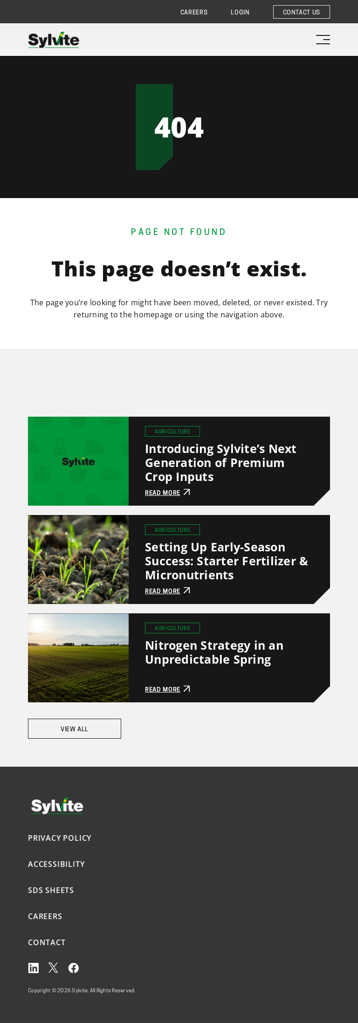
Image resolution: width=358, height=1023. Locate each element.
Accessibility (56, 864)
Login (240, 13)
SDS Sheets (51, 890)
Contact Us (302, 13)
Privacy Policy (59, 838)
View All (75, 730)
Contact (47, 942)
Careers (194, 13)
